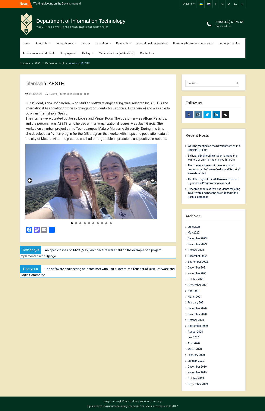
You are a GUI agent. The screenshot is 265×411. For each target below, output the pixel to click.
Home (26, 43)
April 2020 (194, 343)
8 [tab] (102, 223)
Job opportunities (230, 43)
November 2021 (197, 273)
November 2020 (197, 314)
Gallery (86, 53)
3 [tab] (80, 223)
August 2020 (195, 331)
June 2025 (194, 226)
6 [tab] (93, 223)
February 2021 (196, 302)
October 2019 (196, 378)
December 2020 (197, 308)
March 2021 (195, 296)
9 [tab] (106, 223)
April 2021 (194, 290)
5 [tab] (89, 223)
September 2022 (198, 261)
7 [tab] (98, 223)
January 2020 (196, 360)
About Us (41, 43)
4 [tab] (85, 223)
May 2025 (193, 232)
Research (122, 43)
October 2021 (196, 279)
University (189, 3)
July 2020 (193, 337)
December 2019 (197, 366)
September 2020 (198, 325)
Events (86, 43)
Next (152, 181)
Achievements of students (39, 53)
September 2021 (198, 285)
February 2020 (196, 354)
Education (102, 43)
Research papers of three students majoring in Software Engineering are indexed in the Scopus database (214, 192)
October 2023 (196, 250)
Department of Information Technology (80, 21)
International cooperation (152, 43)
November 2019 (197, 372)
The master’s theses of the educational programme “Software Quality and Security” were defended (214, 169)
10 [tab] (111, 223)
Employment (69, 53)
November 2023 (197, 244)
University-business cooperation (193, 43)
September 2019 (198, 384)
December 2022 (197, 255)
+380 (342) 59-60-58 (230, 22)
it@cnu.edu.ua (223, 26)
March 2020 (195, 349)
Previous (30, 181)
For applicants (64, 43)
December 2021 (197, 267)
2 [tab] (76, 223)
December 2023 (197, 238)
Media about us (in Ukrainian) (116, 53)
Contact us (147, 53)
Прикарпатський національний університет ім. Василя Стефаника (127, 406)
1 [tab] (72, 223)
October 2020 (196, 320)
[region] (91, 181)
